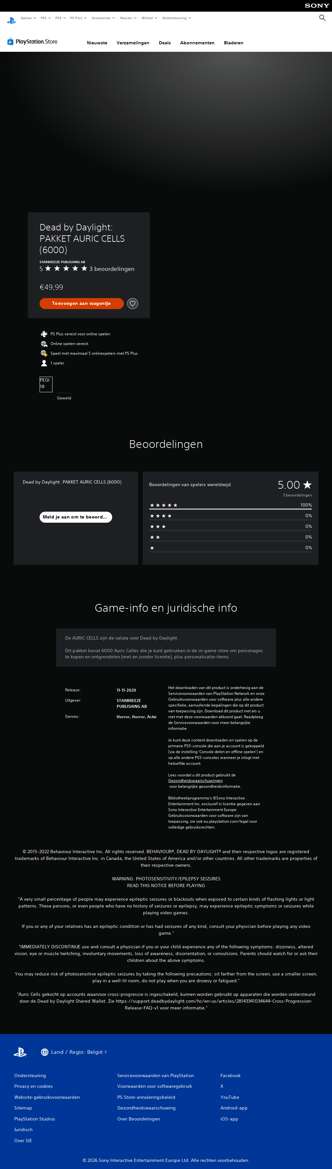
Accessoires (100, 18)
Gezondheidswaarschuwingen (195, 774)
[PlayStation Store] (33, 35)
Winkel (147, 18)
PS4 (58, 18)
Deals (165, 36)
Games (25, 18)
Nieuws (126, 18)
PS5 (44, 18)
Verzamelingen (133, 36)
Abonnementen (197, 36)
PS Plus (76, 18)
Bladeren (233, 36)
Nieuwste (97, 36)
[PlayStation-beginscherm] (11, 18)
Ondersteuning (174, 18)
